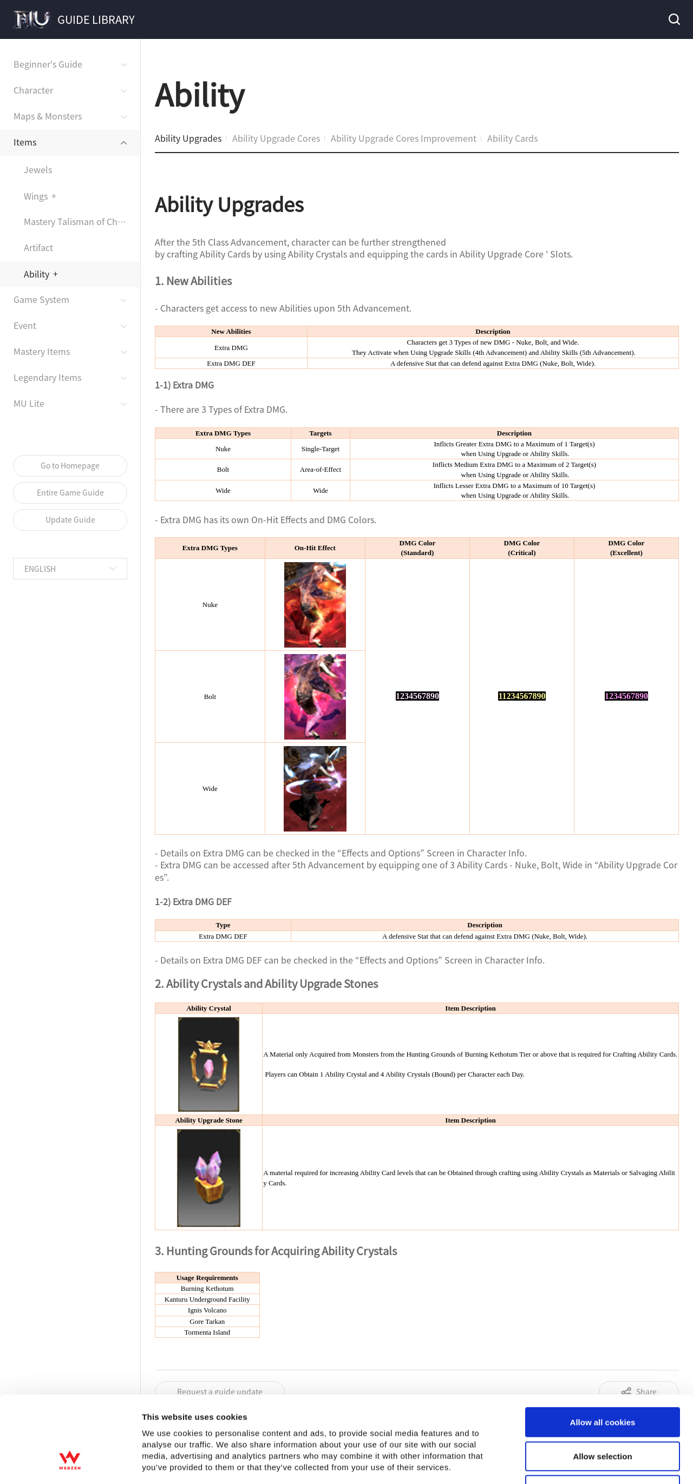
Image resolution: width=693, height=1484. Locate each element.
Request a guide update (220, 1391)
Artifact (38, 247)
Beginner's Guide (48, 63)
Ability (36, 273)
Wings (36, 195)
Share (646, 1391)
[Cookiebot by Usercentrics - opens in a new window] (70, 998)
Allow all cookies (603, 881)
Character (33, 89)
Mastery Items (42, 351)
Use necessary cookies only (602, 949)
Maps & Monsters (48, 115)
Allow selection (602, 915)
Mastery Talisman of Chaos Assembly (82, 221)
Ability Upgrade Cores (276, 137)
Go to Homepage (70, 465)
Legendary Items (47, 377)
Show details (568, 997)
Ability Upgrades (188, 137)
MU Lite (29, 403)
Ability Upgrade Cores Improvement (403, 137)
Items (25, 141)
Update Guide (70, 519)
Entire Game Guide (70, 492)
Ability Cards (512, 137)
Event (25, 325)
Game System (41, 299)
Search (673, 19)
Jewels (38, 169)
